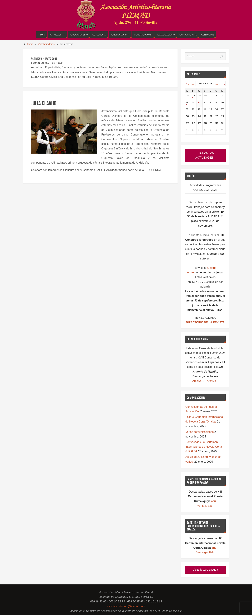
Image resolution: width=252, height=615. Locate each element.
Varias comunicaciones (199, 431)
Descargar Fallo (205, 552)
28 (193, 95)
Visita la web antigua (205, 569)
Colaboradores (46, 44)
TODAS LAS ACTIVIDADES (204, 155)
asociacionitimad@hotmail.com (126, 606)
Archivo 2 (212, 380)
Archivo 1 (198, 380)
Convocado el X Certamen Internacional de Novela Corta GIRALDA (203, 447)
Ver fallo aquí (205, 505)
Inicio (30, 44)
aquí (213, 501)
